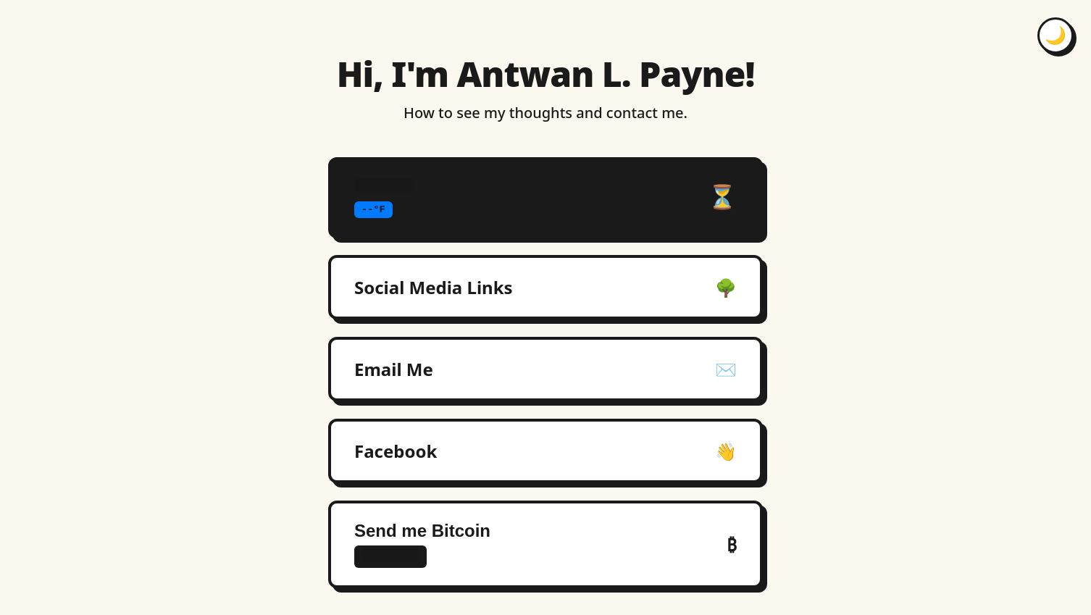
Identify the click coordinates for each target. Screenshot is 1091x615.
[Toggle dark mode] (1055, 35)
